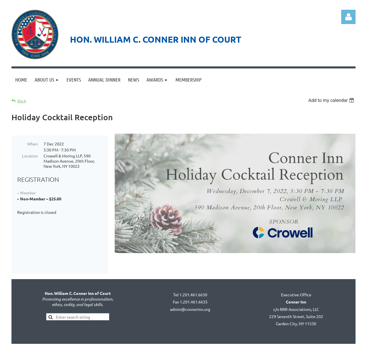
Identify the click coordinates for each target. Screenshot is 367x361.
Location (30, 155)
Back (21, 101)
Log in (348, 17)
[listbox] (332, 100)
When (32, 143)
